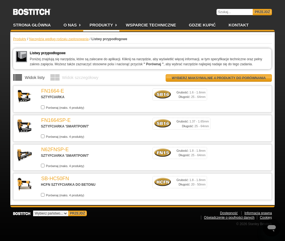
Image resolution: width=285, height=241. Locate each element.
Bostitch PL (32, 10)
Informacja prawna (258, 213)
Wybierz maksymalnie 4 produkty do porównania (219, 78)
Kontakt (239, 25)
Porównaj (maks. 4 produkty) (62, 107)
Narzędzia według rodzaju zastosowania (59, 39)
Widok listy (35, 77)
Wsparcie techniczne (151, 25)
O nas (70, 25)
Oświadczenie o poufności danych (229, 218)
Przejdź (262, 12)
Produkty (101, 25)
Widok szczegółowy (80, 77)
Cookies (266, 218)
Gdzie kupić (202, 25)
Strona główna (32, 25)
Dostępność (229, 213)
